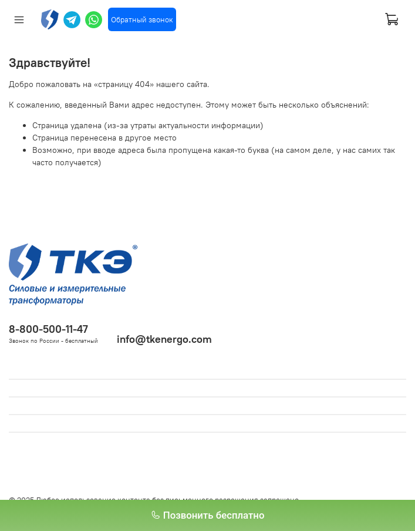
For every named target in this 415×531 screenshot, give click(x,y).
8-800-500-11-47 (48, 329)
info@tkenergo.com (164, 339)
